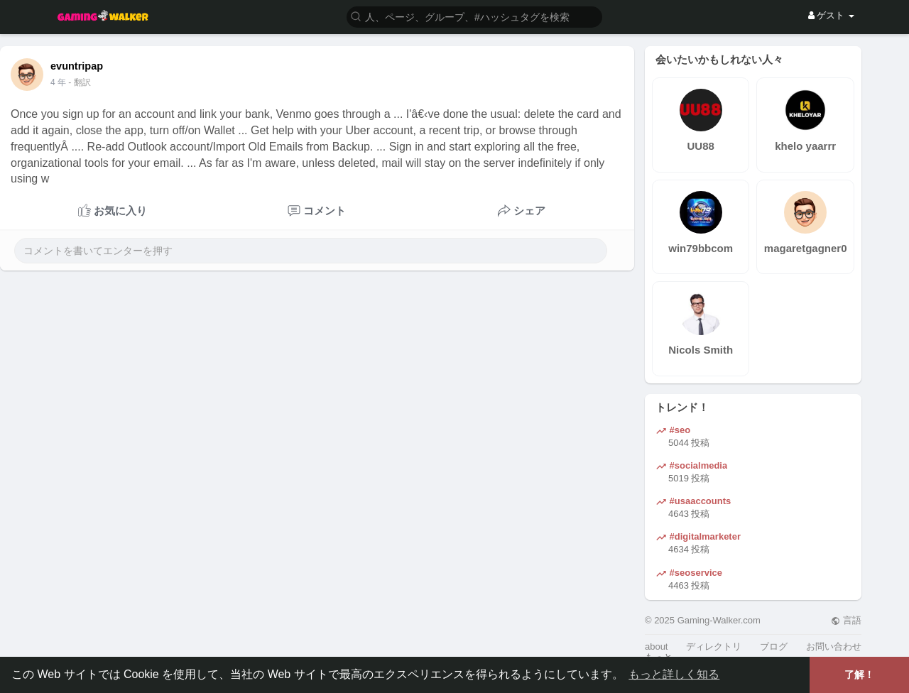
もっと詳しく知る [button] (673, 674)
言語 (846, 620)
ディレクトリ (713, 646)
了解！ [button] (859, 674)
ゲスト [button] (831, 15)
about (656, 646)
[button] (474, 16)
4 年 (58, 82)
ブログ (774, 646)
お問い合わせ (833, 646)
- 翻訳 (79, 82)
